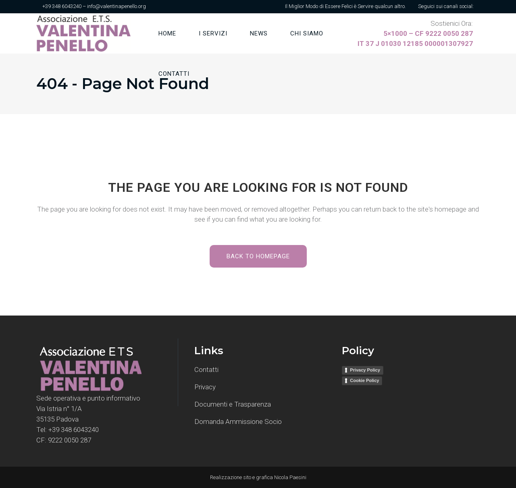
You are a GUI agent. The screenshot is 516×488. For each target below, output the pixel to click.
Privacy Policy (365, 370)
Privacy (205, 387)
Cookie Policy (364, 380)
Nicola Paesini (290, 477)
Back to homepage (258, 256)
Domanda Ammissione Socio (238, 421)
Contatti (206, 369)
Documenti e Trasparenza (232, 404)
